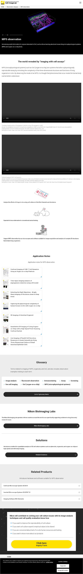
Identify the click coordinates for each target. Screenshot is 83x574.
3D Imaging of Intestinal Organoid (18, 295)
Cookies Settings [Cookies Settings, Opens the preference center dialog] (63, 561)
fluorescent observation (30, 346)
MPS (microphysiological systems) (57, 350)
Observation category (14, 541)
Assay (63, 346)
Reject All (62, 566)
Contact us (10, 551)
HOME (2, 7)
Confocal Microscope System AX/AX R (16, 451)
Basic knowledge (12, 527)
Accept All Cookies (63, 570)
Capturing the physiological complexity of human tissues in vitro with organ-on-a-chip (61, 284)
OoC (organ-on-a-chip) (31, 350)
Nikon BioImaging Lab (14, 546)
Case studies (11, 532)
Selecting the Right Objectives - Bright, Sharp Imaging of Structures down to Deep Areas (21, 284)
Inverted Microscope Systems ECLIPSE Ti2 (17, 458)
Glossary (10, 536)
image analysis (11, 346)
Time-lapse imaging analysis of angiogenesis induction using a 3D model (61, 272)
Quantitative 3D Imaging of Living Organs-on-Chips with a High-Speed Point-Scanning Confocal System (61, 295)
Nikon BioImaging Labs (41, 391)
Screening (74, 346)
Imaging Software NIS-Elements (14, 464)
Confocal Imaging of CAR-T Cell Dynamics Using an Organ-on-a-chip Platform (21, 272)
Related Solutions (41, 420)
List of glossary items (41, 360)
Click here (41, 510)
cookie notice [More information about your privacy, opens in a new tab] (49, 562)
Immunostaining (50, 346)
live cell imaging (12, 350)
